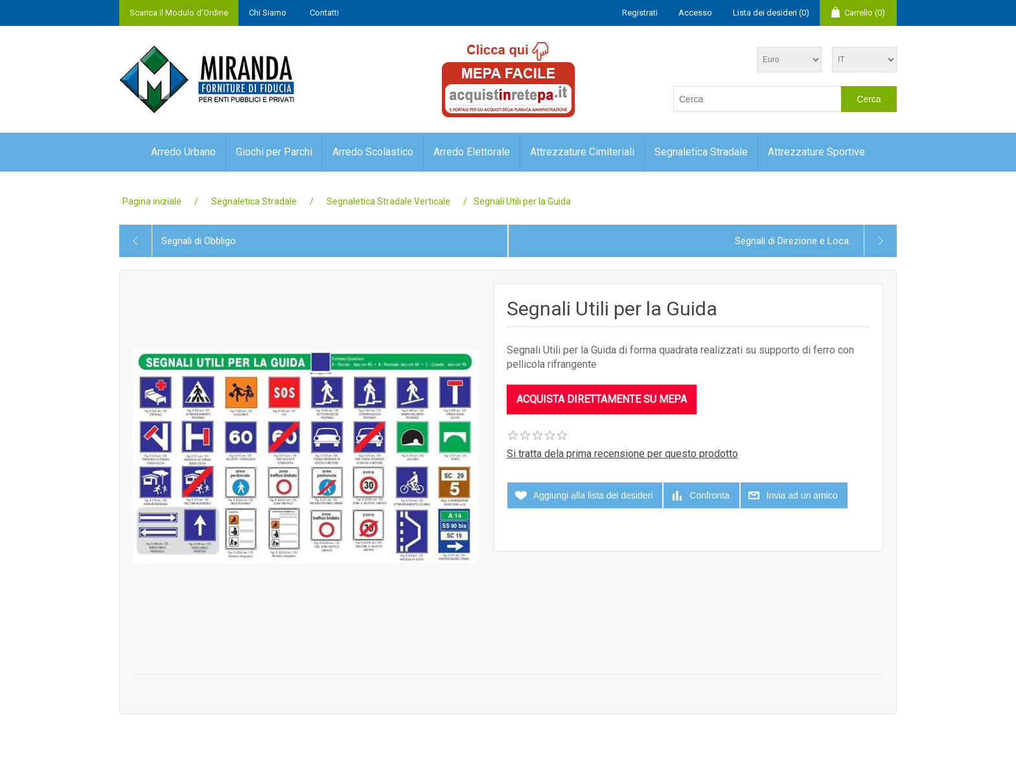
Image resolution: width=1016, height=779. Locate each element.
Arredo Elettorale (471, 152)
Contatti (324, 12)
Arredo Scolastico (372, 152)
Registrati (640, 12)
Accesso (695, 12)
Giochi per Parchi (274, 152)
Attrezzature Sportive (816, 152)
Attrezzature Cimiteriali (582, 152)
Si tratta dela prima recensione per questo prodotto (622, 453)
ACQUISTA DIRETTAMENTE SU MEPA (601, 399)
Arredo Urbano (183, 152)
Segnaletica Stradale (701, 152)
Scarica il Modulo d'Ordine (179, 12)
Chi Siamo (267, 12)
